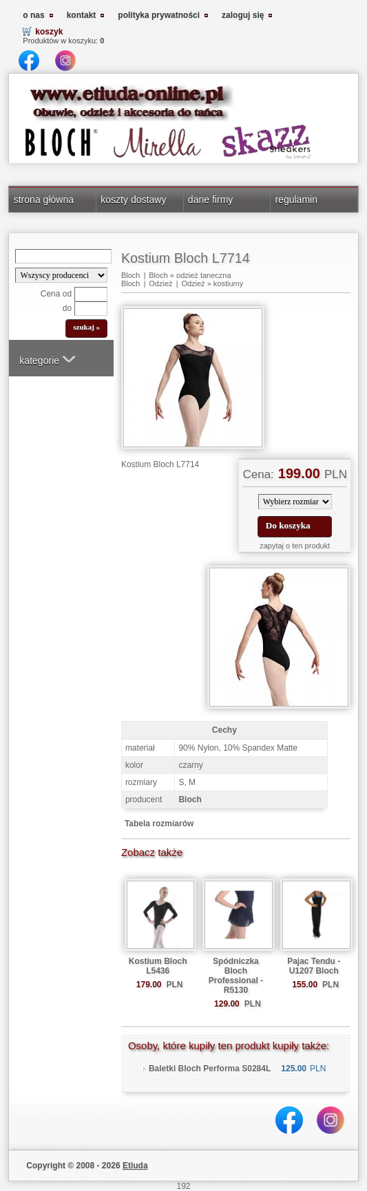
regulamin (296, 199)
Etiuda (135, 1165)
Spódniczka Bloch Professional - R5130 (236, 975)
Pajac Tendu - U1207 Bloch (313, 966)
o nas (33, 15)
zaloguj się (243, 15)
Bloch (130, 275)
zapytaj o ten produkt (295, 545)
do (67, 308)
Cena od (56, 294)
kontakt (81, 15)
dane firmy (210, 199)
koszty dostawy (133, 199)
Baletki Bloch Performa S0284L (210, 1068)
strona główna (44, 199)
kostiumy (228, 283)
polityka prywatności (159, 15)
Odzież (160, 283)
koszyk (49, 31)
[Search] (63, 256)
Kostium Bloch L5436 (158, 966)
